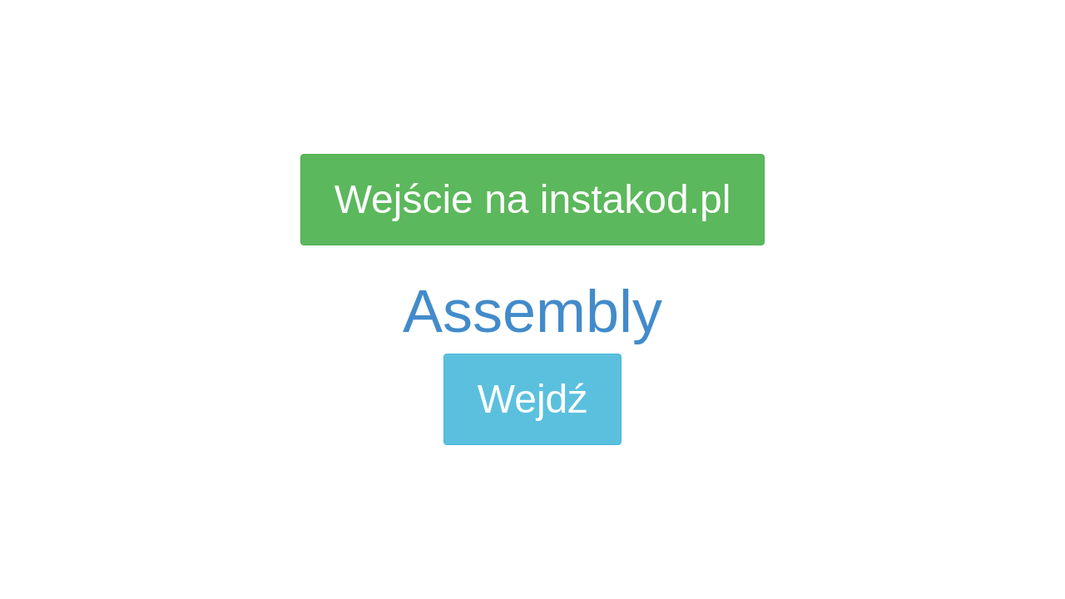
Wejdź (533, 399)
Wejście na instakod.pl (532, 199)
